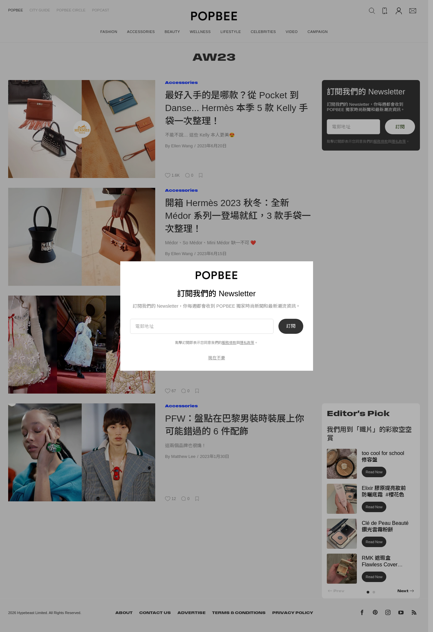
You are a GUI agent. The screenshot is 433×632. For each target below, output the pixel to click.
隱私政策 (247, 343)
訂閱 (290, 326)
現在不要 (216, 357)
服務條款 (229, 343)
